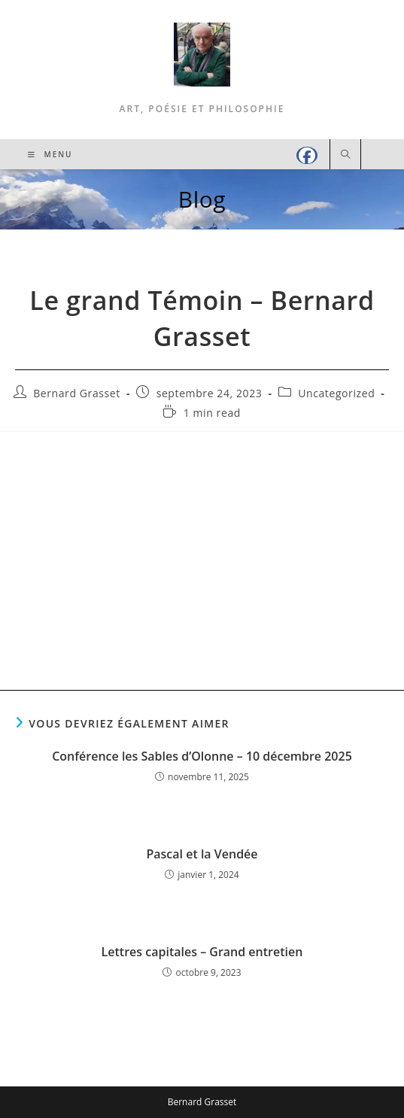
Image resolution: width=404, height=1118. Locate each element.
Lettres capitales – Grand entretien (202, 951)
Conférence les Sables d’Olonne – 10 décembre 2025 (202, 756)
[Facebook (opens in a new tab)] (306, 155)
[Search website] (345, 155)
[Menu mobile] (50, 154)
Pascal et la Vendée (201, 854)
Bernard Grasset (76, 393)
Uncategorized (336, 393)
